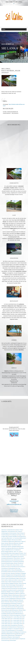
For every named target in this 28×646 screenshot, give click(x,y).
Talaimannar (20, 627)
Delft (22, 556)
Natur (11, 600)
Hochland (15, 576)
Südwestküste (12, 627)
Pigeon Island (19, 605)
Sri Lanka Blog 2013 (16, 618)
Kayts (15, 586)
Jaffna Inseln (17, 580)
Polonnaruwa (12, 606)
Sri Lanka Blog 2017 (16, 621)
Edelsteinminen (10, 560)
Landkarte (4, 590)
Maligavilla (12, 593)
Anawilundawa (5, 534)
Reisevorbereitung (6, 610)
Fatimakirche (14, 566)
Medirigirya (16, 595)
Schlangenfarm (5, 615)
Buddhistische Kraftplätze (13, 549)
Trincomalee (19, 630)
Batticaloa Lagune (20, 541)
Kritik (24, 588)
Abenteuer (4, 529)
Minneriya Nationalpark (13, 596)
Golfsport (18, 573)
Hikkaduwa (9, 576)
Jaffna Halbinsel (9, 580)
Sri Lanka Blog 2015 (16, 620)
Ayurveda (3, 538)
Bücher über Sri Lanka (16, 551)
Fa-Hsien (13, 565)
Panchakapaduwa (6, 603)
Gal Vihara (12, 570)
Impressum (14, 511)
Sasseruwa (10, 613)
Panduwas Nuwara (16, 603)
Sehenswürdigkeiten (15, 615)
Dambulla (9, 556)
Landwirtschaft (12, 590)
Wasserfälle (4, 635)
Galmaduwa (12, 568)
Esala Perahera (18, 563)
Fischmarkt (21, 566)
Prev (2, 59)
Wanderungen (20, 633)
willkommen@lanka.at (14, 504)
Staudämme (14, 625)
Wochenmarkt (5, 638)
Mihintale (3, 596)
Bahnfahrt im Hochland (13, 538)
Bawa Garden (5, 543)
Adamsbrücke (11, 529)
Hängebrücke (9, 575)
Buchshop (4, 553)
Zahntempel (13, 640)
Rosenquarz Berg (10, 611)
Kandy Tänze (5, 585)
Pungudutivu (19, 606)
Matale (6, 595)
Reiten (21, 610)
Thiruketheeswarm (10, 630)
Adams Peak (19, 529)
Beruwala (3, 544)
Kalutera (20, 581)
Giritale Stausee (10, 573)
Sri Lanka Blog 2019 (16, 623)
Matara (10, 595)
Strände (20, 625)
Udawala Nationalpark (7, 632)
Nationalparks (5, 600)
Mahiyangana (4, 593)
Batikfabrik (5, 539)
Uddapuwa (16, 632)
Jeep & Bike (8, 581)
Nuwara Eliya (13, 601)
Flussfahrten (4, 568)
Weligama (18, 635)
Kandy (24, 583)
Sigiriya (3, 616)
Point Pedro (4, 606)
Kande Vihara (18, 583)
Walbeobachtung (11, 633)
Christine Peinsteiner (20, 554)
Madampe (3, 591)
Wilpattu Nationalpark (13, 637)
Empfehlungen (10, 563)
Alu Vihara (18, 531)
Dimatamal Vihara (12, 558)
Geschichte (15, 571)
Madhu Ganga (19, 591)
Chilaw (3, 554)
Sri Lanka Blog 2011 (16, 616)
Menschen (23, 595)
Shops (23, 615)
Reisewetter (15, 610)
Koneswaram (14, 588)
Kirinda (8, 588)
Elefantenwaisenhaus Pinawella (9, 561)
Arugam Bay (4, 536)
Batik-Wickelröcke (13, 539)
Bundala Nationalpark (13, 553)
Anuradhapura (13, 534)
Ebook (3, 560)
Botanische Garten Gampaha (9, 546)
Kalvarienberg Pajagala (7, 583)
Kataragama (19, 585)
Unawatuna (23, 632)
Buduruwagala (5, 551)
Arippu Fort (21, 534)
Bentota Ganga (18, 543)
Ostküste (20, 601)
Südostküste (4, 627)
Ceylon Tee (23, 553)
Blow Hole (17, 544)
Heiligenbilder (17, 575)
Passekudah (4, 605)
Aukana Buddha (13, 536)
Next (9, 59)
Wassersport (12, 635)
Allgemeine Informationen (8, 531)
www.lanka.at (14, 501)
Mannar (18, 593)
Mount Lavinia (5, 598)
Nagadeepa (13, 598)
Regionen (14, 608)
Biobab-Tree (10, 544)
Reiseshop (20, 608)
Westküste (4, 637)
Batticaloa (11, 541)
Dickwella (3, 558)
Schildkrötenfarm (18, 613)
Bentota (11, 543)
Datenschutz (14, 510)
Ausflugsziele (21, 536)
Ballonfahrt (23, 538)
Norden (8, 601)
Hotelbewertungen (14, 578)
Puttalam (3, 608)
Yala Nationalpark (14, 638)
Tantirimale (4, 628)
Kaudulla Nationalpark (7, 586)
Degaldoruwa (16, 556)
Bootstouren (15, 548)
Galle (9, 571)
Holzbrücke (22, 576)
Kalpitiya (14, 581)
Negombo (15, 600)
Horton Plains (5, 578)
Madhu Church (11, 591)
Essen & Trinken (5, 565)
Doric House (21, 558)
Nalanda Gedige (21, 598)
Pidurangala (12, 605)
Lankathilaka (20, 590)
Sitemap (8, 616)
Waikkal (4, 633)
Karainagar (13, 585)
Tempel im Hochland (13, 628)
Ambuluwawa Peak (14, 533)
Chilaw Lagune (10, 554)
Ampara (22, 533)
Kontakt (20, 588)
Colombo (3, 556)
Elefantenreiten (19, 560)
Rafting (9, 608)
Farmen (8, 566)
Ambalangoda (5, 533)
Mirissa (22, 596)
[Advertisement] (14, 145)
